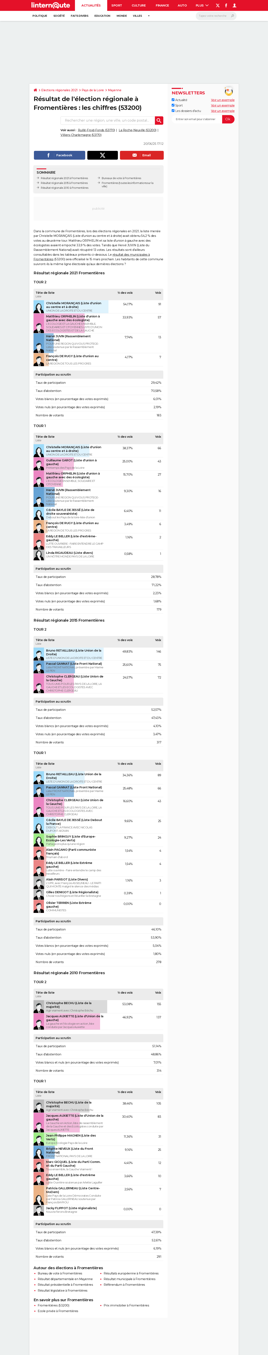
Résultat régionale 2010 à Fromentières (64, 187)
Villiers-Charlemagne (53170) (81, 135)
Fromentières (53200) (53, 1305)
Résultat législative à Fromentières (63, 1290)
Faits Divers (79, 15)
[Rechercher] (216, 16)
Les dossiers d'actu (186, 111)
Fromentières (110, 183)
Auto (182, 5)
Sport (116, 5)
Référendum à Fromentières (124, 1285)
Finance (162, 5)
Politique (39, 15)
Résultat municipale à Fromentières (129, 1279)
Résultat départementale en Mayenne (65, 1279)
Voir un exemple (223, 100)
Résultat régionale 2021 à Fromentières (64, 178)
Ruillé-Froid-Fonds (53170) (96, 130)
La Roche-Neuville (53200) (137, 130)
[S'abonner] (203, 119)
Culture (139, 5)
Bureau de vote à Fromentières (60, 1273)
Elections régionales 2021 (59, 90)
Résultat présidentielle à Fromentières (65, 1285)
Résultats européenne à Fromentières (131, 1273)
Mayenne (114, 90)
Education (102, 15)
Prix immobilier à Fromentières (126, 1305)
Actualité (179, 100)
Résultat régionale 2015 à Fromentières (64, 183)
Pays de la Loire (93, 90)
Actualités (90, 5)
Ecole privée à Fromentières (58, 1311)
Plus (202, 5)
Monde (122, 15)
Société (59, 15)
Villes (137, 15)
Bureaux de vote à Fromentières (121, 178)
